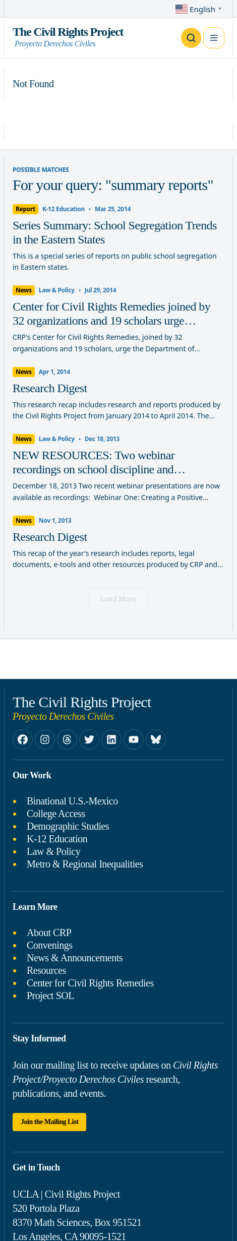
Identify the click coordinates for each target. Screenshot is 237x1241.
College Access (56, 813)
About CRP (49, 932)
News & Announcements (75, 957)
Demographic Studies (68, 826)
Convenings (50, 945)
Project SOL (50, 995)
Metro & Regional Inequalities (85, 864)
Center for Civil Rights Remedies (90, 982)
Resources (46, 970)
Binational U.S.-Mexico (72, 800)
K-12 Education (57, 838)
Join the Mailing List (49, 1122)
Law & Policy (53, 851)
